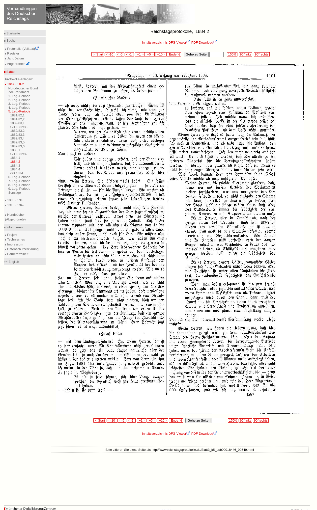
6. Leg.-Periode (19, 177)
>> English (11, 262)
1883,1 (15, 150)
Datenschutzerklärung (22, 249)
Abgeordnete (17, 64)
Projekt (11, 235)
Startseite (12, 33)
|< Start (98, 54)
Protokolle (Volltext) (22, 49)
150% (232, 54)
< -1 (129, 54)
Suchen (11, 40)
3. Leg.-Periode (19, 104)
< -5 (120, 54)
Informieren (14, 227)
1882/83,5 (17, 142)
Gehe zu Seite (196, 54)
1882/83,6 (17, 146)
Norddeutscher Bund (23, 88)
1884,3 (15, 165)
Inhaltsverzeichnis (155, 42)
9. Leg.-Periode (19, 188)
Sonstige (14, 192)
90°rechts (261, 54)
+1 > (139, 54)
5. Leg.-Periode (19, 111)
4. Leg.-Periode (19, 107)
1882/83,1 (17, 123)
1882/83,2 (17, 131)
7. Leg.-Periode (19, 181)
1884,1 (15, 158)
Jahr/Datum (15, 58)
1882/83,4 (17, 138)
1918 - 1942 (15, 205)
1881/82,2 (17, 119)
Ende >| (174, 54)
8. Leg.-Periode (19, 185)
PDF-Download (204, 42)
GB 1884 (16, 173)
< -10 (110, 54)
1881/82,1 (17, 115)
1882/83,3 (17, 134)
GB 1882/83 (18, 127)
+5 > (149, 54)
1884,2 (15, 161)
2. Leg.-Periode (19, 100)
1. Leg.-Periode (19, 96)
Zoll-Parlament (18, 92)
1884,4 (15, 169)
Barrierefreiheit (17, 254)
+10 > (160, 54)
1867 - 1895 (15, 84)
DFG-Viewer (179, 42)
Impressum (14, 244)
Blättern (11, 72)
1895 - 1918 (15, 200)
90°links (245, 54)
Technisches (15, 239)
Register (12, 53)
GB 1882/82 (18, 154)
